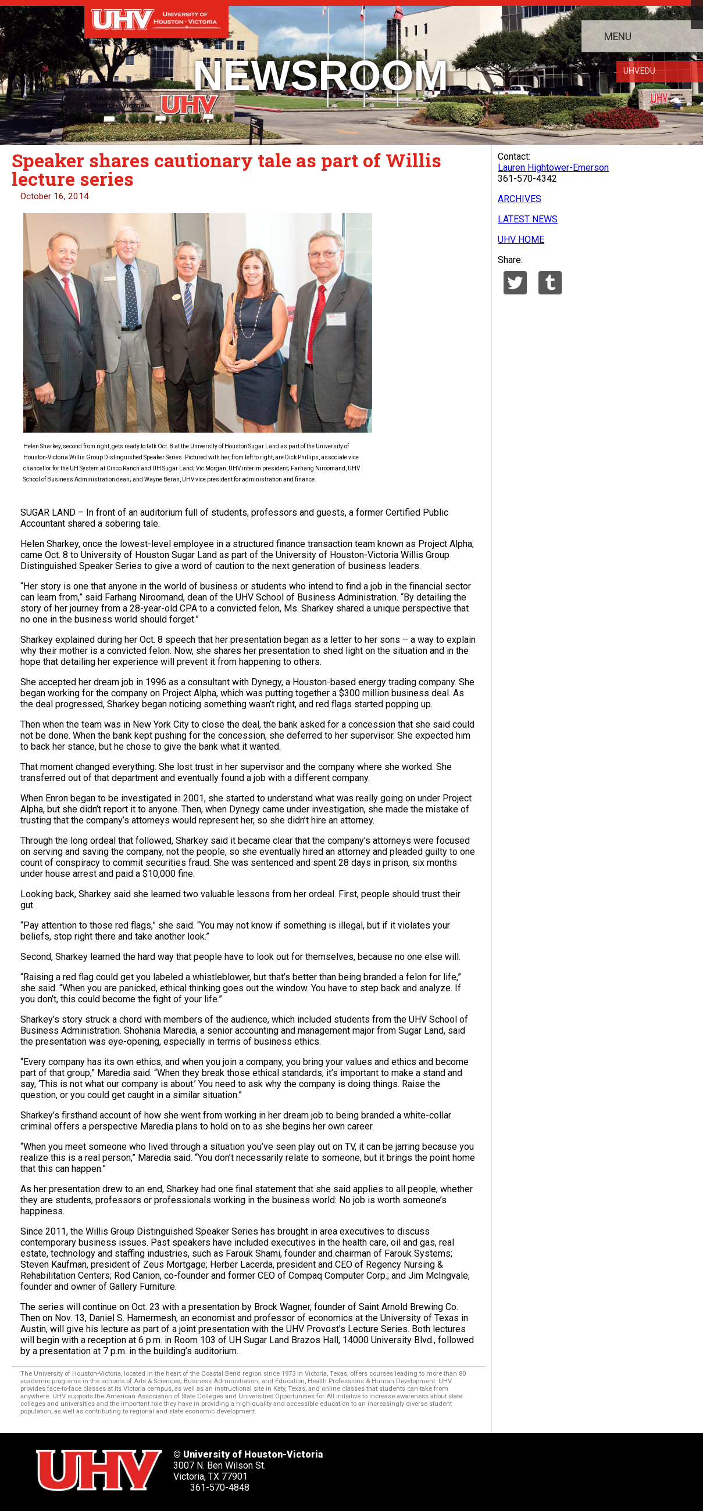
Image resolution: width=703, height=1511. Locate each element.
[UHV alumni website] (576, 1466)
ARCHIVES (519, 198)
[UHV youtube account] (506, 1466)
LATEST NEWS (528, 219)
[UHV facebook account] (437, 1466)
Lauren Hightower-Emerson (553, 167)
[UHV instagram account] (541, 1466)
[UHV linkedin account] (472, 1466)
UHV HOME (521, 239)
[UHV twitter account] (402, 1466)
